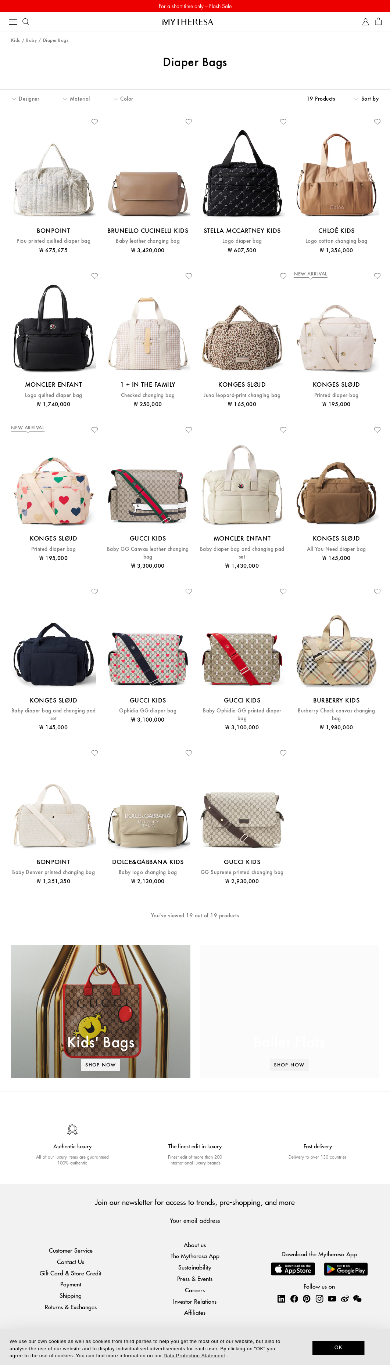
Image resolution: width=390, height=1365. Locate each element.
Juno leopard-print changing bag (242, 395)
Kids (15, 40)
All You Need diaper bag (336, 549)
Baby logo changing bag (148, 872)
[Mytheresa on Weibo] (344, 1298)
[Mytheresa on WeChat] (357, 1298)
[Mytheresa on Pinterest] (306, 1298)
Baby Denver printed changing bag (53, 872)
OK (338, 1347)
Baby (31, 40)
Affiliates (194, 1312)
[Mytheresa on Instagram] (319, 1298)
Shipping (71, 1295)
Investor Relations (195, 1301)
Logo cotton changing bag (336, 241)
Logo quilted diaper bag (53, 395)
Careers (195, 1290)
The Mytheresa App (195, 1256)
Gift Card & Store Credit (70, 1273)
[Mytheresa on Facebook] (294, 1298)
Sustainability (194, 1267)
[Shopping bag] (378, 21)
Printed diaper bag (336, 395)
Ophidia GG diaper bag (147, 711)
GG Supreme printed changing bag (242, 872)
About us (195, 1245)
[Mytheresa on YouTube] (332, 1298)
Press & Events (194, 1278)
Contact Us (70, 1261)
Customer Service (71, 1250)
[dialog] (195, 1347)
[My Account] (365, 21)
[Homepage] (195, 21)
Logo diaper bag (242, 241)
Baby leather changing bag (148, 241)
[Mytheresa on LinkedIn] (281, 1298)
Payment (70, 1284)
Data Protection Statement (194, 1355)
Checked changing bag (148, 395)
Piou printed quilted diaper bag (53, 241)
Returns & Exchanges (71, 1307)
